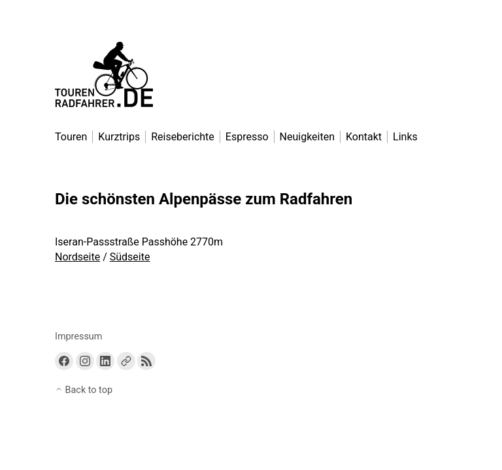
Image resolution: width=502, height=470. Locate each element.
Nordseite (77, 257)
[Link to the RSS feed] (146, 361)
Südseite (130, 257)
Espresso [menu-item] (247, 137)
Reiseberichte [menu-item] (182, 137)
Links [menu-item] (405, 137)
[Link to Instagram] (85, 361)
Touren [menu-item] (71, 137)
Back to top (83, 390)
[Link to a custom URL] (126, 361)
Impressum (78, 336)
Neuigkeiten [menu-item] (307, 137)
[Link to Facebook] (64, 361)
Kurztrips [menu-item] (119, 137)
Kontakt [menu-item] (364, 137)
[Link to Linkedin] (105, 361)
